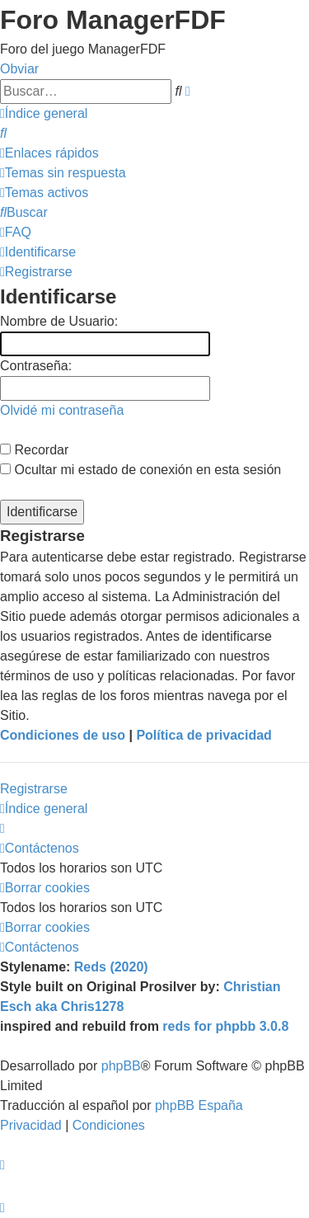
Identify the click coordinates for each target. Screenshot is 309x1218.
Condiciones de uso (62, 735)
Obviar (19, 69)
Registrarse (34, 789)
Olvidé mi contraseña (62, 410)
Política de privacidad (204, 735)
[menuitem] (3, 133)
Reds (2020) (111, 967)
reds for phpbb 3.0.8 (225, 1026)
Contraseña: (36, 366)
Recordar (34, 450)
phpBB (121, 1066)
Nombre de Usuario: (59, 321)
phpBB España (199, 1105)
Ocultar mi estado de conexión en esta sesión (140, 470)
